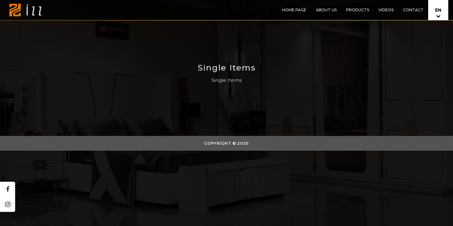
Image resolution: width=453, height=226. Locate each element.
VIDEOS (386, 10)
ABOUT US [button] (326, 10)
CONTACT (413, 10)
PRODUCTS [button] (357, 10)
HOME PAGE (294, 10)
